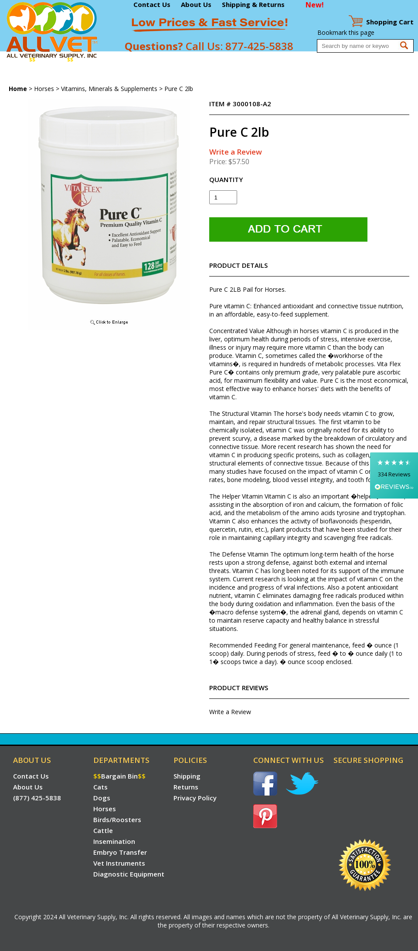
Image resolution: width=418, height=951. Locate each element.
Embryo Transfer (269, 60)
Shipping (187, 776)
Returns (185, 786)
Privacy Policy (195, 797)
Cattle (192, 60)
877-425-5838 (259, 46)
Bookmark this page (345, 32)
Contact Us (151, 4)
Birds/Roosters (158, 60)
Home (17, 60)
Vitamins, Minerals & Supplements (109, 88)
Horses (123, 60)
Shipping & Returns (253, 4)
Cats (84, 60)
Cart (390, 21)
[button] (394, 475)
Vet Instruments (320, 60)
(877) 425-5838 (37, 797)
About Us (196, 4)
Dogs (102, 60)
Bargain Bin (51, 60)
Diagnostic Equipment (378, 60)
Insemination (223, 60)
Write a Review (235, 152)
